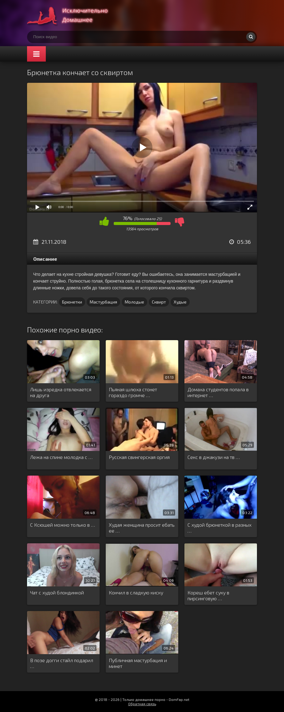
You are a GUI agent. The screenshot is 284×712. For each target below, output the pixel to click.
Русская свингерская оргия (139, 457)
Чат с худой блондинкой (57, 592)
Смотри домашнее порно (73, 15)
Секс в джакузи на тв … (213, 457)
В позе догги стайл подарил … (61, 663)
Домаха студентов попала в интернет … (218, 392)
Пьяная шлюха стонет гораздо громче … (133, 392)
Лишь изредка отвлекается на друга (60, 392)
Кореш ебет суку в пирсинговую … (208, 595)
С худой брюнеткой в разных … (219, 527)
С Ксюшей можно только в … (62, 525)
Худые (180, 301)
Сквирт (159, 301)
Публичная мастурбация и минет (138, 663)
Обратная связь (142, 704)
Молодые (134, 301)
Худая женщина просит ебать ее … (142, 527)
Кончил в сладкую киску (136, 592)
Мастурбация (103, 301)
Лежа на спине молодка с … (61, 457)
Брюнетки (72, 301)
